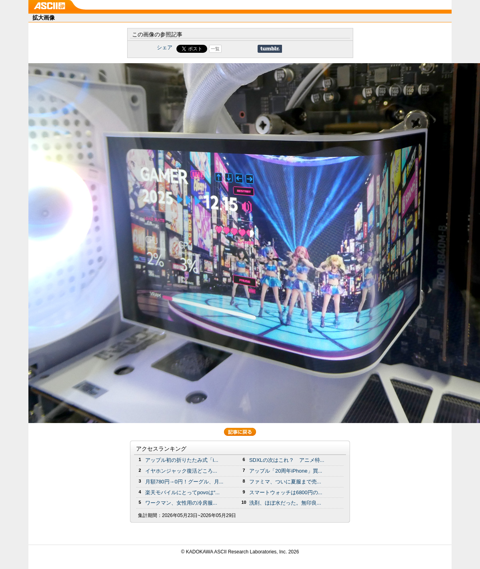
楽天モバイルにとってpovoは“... (182, 492)
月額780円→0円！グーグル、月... (184, 482)
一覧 (215, 48)
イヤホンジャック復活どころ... (181, 471)
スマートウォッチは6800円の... (285, 492)
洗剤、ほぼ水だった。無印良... (285, 503)
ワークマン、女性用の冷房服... (181, 503)
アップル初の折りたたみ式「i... (181, 460)
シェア (164, 47)
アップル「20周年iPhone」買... (285, 471)
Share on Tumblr (270, 49)
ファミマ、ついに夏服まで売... (285, 482)
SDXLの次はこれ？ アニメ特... (286, 460)
